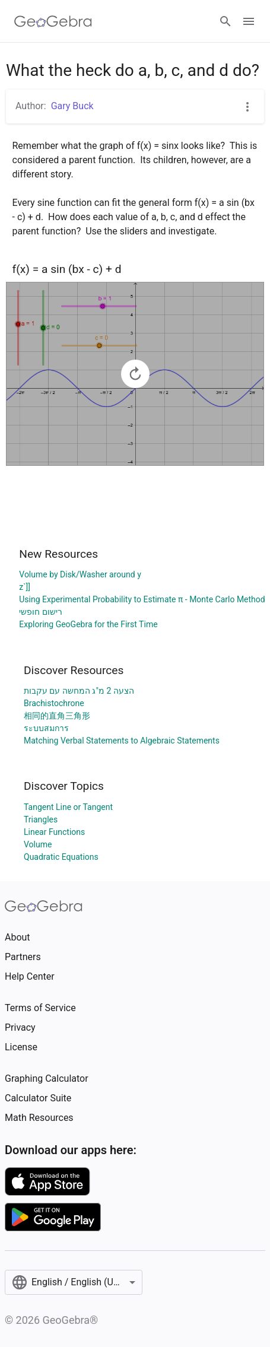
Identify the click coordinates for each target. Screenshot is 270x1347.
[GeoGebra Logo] (53, 21)
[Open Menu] (249, 21)
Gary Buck (72, 106)
